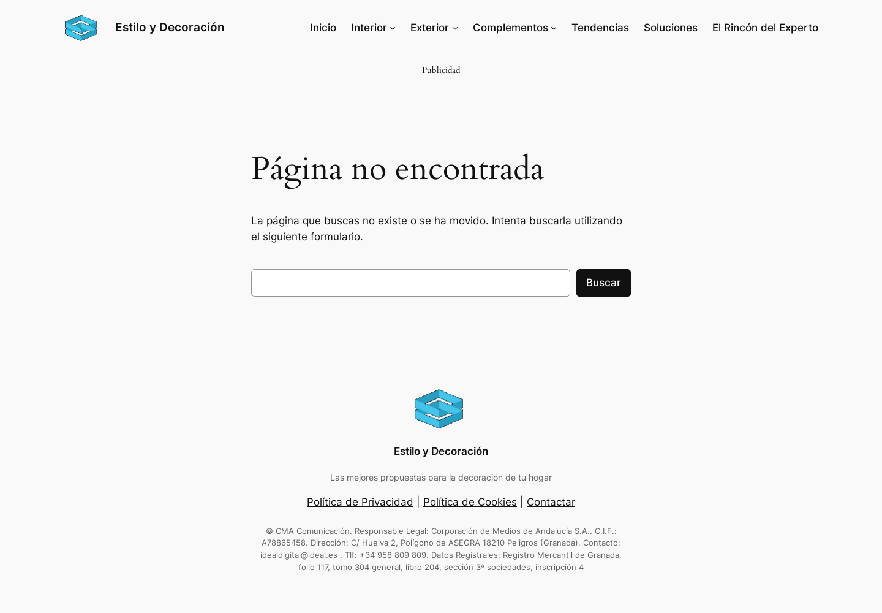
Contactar (551, 502)
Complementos (510, 27)
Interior (369, 27)
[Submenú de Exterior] (455, 28)
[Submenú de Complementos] (554, 28)
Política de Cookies (470, 502)
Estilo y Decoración (170, 27)
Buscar (603, 282)
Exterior (429, 27)
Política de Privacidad (360, 502)
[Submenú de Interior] (393, 28)
